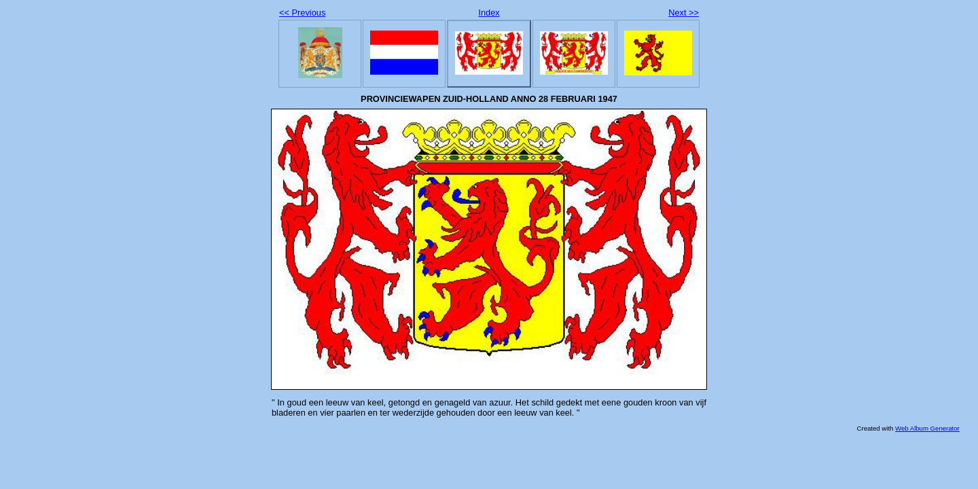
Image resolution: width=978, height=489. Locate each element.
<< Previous (302, 12)
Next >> (683, 12)
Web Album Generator (927, 428)
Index (488, 12)
